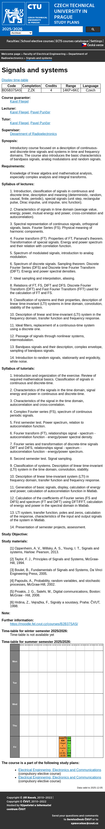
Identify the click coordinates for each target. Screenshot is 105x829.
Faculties (13, 41)
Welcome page (10, 53)
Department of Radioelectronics (33, 134)
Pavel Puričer (40, 112)
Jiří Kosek (29, 797)
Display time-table (15, 80)
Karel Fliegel (19, 101)
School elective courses (37, 41)
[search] (60, 29)
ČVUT (26, 801)
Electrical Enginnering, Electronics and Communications (59, 770)
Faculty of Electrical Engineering (44, 53)
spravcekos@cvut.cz (84, 823)
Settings (96, 41)
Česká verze (92, 45)
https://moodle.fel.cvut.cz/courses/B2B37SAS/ (44, 624)
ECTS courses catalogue (72, 41)
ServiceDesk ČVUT (79, 819)
